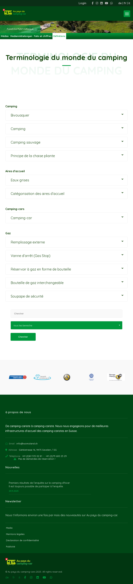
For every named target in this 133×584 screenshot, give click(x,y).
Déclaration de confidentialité (22, 540)
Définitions (59, 36)
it (129, 3)
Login (82, 3)
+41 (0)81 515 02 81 (32, 456)
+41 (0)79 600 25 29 (56, 456)
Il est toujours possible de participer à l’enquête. (36, 486)
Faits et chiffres (43, 36)
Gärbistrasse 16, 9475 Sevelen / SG (38, 449)
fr (125, 3)
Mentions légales (15, 534)
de (120, 3)
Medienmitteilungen (21, 36)
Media (9, 527)
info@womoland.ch (27, 443)
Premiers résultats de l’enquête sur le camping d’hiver (39, 482)
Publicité (10, 546)
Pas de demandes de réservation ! (36, 458)
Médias (5, 36)
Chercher (23, 337)
